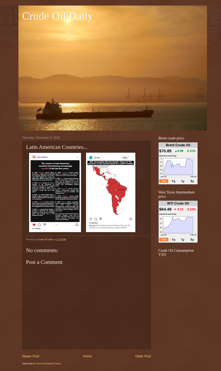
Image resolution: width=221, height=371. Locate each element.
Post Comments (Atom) (49, 363)
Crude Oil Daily (57, 16)
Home (87, 356)
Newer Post (30, 356)
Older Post (143, 356)
